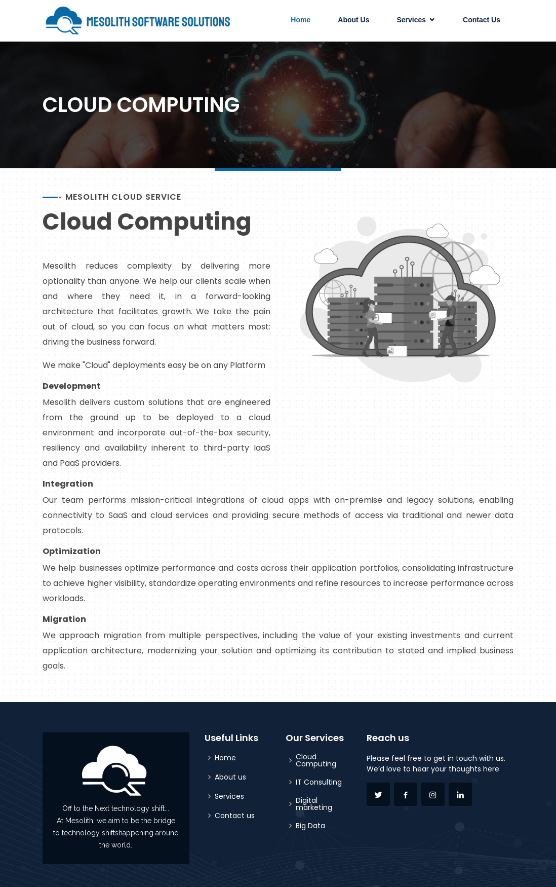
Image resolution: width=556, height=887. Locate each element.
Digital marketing (314, 804)
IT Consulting (319, 782)
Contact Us (481, 20)
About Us (353, 20)
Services (411, 20)
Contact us (235, 815)
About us (230, 777)
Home (300, 20)
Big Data (310, 825)
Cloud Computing (316, 760)
